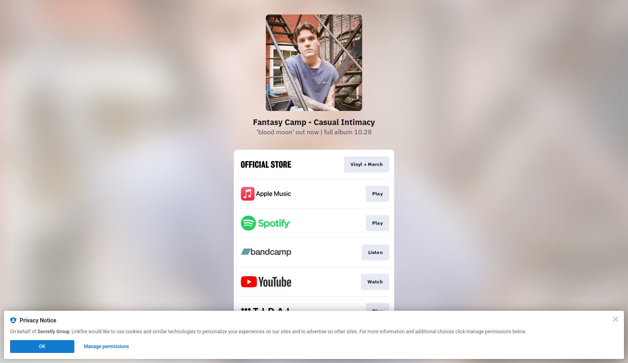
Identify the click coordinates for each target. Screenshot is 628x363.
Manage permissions (106, 346)
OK (42, 346)
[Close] (615, 319)
